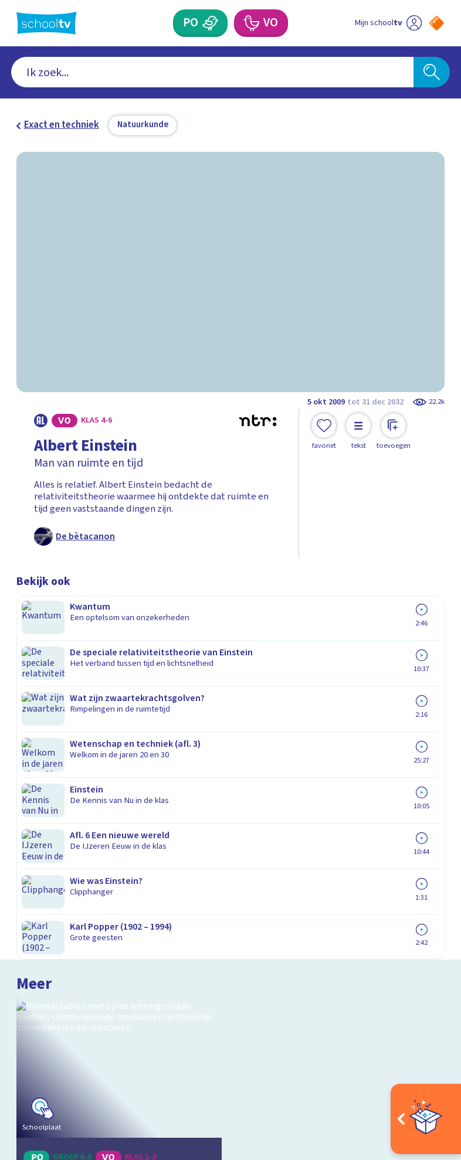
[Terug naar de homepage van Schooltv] (46, 23)
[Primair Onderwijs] (210, 23)
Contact (36, 856)
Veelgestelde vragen (70, 873)
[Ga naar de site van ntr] (427, 1081)
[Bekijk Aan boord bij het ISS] (119, 677)
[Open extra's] (426, 1119)
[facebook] (22, 1051)
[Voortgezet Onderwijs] (251, 23)
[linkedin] (74, 1051)
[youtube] (100, 1051)
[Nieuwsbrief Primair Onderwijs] (337, 913)
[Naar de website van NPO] (437, 23)
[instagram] (48, 1051)
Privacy (35, 907)
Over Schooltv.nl (59, 890)
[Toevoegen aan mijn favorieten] (324, 431)
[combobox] (212, 72)
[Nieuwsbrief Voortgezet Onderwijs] (338, 952)
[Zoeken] (431, 72)
